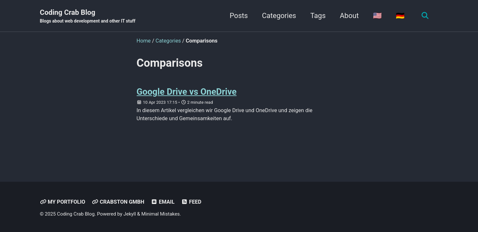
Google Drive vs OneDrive (187, 91)
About (348, 16)
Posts (238, 16)
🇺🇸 (377, 16)
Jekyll (129, 214)
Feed (191, 202)
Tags (318, 16)
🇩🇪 (399, 16)
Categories (279, 16)
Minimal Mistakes (160, 214)
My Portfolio (62, 202)
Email (162, 202)
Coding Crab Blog (87, 16)
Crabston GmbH (118, 202)
